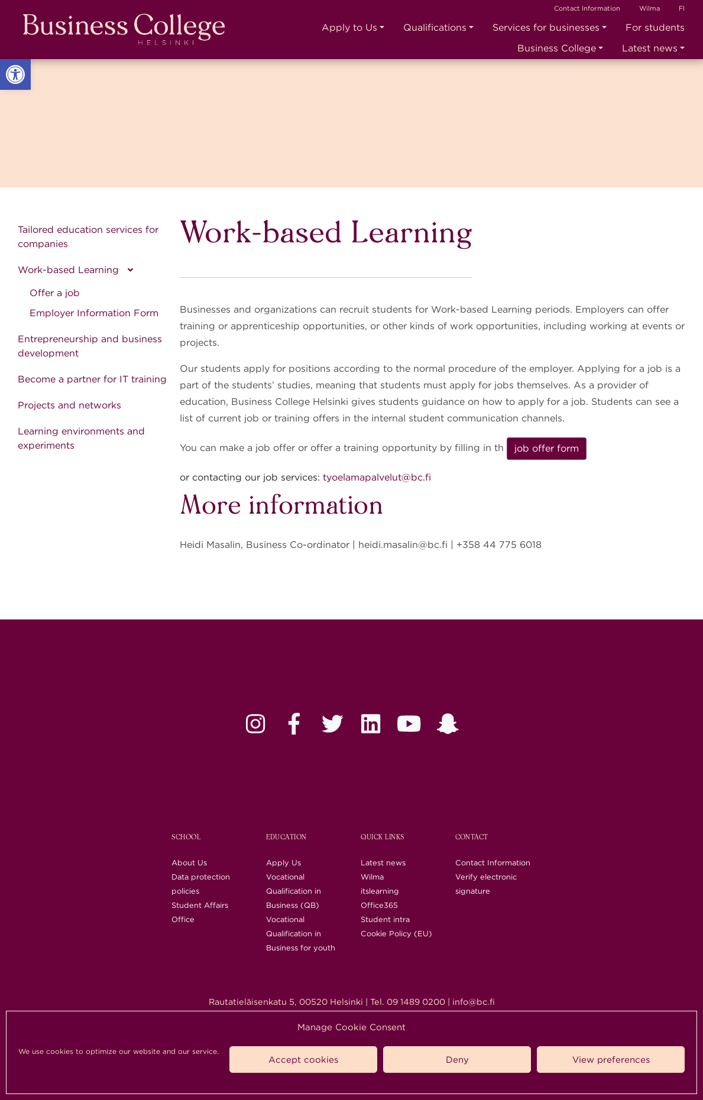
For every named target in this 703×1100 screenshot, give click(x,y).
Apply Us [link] (283, 862)
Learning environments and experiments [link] (81, 438)
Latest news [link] (650, 48)
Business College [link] (556, 48)
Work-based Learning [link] (68, 269)
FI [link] (682, 8)
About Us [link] (189, 862)
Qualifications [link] (434, 27)
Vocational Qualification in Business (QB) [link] (293, 891)
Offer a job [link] (55, 292)
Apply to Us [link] (349, 27)
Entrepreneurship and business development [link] (90, 346)
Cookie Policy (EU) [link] (396, 933)
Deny (457, 1059)
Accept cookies (303, 1059)
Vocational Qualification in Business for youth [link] (300, 933)
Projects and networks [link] (69, 405)
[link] (15, 74)
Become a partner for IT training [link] (92, 379)
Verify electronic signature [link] (486, 883)
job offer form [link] (546, 448)
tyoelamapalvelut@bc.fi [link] (377, 477)
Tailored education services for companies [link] (88, 236)
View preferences (611, 1059)
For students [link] (655, 27)
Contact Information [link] (587, 8)
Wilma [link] (649, 8)
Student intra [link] (385, 919)
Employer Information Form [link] (94, 313)
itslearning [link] (380, 891)
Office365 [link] (379, 905)
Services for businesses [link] (546, 27)
